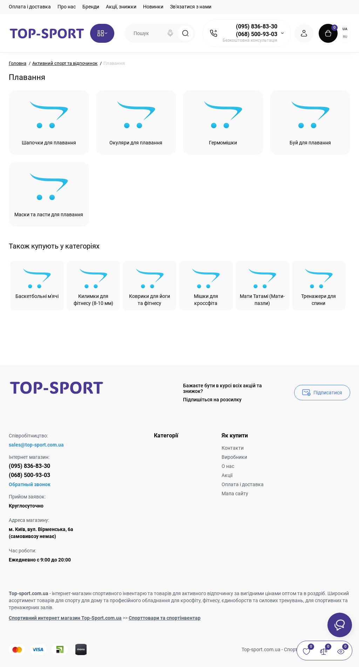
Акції (227, 475)
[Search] (170, 33)
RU (345, 37)
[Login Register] (303, 33)
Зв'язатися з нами (190, 6)
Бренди (90, 6)
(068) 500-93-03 (256, 34)
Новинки (153, 6)
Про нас (66, 6)
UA (345, 29)
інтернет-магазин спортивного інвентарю (99, 593)
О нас (228, 466)
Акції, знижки (121, 6)
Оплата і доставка (30, 6)
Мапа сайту (235, 493)
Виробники (234, 457)
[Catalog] (102, 33)
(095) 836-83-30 (256, 26)
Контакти (233, 448)
